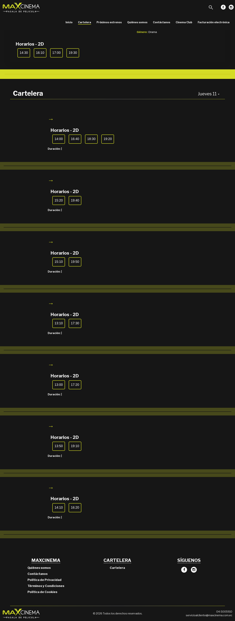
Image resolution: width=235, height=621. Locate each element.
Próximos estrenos (109, 22)
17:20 (75, 385)
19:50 (75, 262)
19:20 (108, 139)
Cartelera (84, 22)
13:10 (59, 323)
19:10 (75, 446)
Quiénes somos (137, 22)
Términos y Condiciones (46, 586)
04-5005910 (224, 611)
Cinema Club (184, 22)
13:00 (59, 385)
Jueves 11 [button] (208, 93)
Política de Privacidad (45, 580)
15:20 (59, 200)
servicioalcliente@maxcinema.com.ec (209, 615)
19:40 (75, 200)
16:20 (75, 507)
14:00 (59, 139)
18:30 (91, 139)
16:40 (75, 139)
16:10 (40, 53)
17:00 (56, 53)
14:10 (59, 507)
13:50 (59, 446)
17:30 (75, 323)
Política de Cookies (42, 592)
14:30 (24, 53)
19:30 (73, 53)
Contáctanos (161, 22)
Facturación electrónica (213, 22)
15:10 (59, 262)
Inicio (69, 22)
